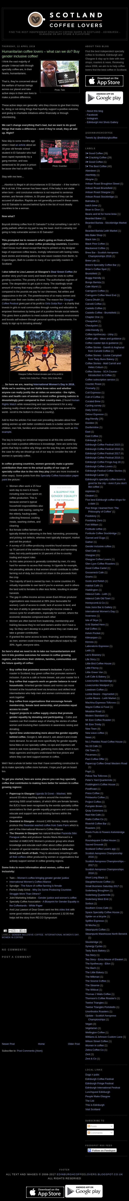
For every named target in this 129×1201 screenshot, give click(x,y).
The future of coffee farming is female (41, 885)
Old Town (90, 750)
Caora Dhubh (92, 299)
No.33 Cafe (91, 746)
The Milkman (92, 976)
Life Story (90, 659)
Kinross (89, 641)
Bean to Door (92, 209)
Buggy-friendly (93, 277)
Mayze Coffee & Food (97, 707)
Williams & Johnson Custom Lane (103, 1036)
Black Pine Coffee (95, 243)
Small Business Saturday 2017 (102, 886)
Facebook (92, 114)
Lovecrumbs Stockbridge (98, 680)
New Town (91, 728)
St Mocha (90, 925)
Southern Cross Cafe (96, 907)
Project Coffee (93, 801)
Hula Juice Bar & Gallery (98, 607)
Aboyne (89, 179)
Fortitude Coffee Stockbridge (101, 533)
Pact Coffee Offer (94, 759)
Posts (92, 1126)
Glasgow (90, 555)
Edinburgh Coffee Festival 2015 (102, 444)
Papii (88, 771)
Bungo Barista (93, 282)
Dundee (89, 422)
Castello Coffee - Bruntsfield (100, 312)
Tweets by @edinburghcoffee (101, 137)
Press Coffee (92, 793)
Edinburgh (91, 440)
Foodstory (90, 516)
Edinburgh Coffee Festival (99, 1079)
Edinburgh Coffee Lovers (99, 466)
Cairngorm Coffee (95, 290)
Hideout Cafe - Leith (96, 594)
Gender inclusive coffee (27, 935)
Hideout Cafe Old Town (98, 598)
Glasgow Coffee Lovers (98, 559)
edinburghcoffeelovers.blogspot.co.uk (90, 1174)
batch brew (91, 205)
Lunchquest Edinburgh (97, 1092)
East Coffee (91, 436)
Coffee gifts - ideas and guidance (103, 338)
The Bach (90, 968)
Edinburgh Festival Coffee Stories (103, 470)
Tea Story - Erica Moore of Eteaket (104, 959)
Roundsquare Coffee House (100, 840)
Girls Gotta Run (53, 303)
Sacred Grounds (94, 844)
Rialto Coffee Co (94, 819)
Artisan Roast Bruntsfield (98, 188)
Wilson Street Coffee (96, 1041)
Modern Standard (94, 715)
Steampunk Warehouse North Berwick (106, 933)
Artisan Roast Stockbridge (99, 196)
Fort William (91, 524)
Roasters (90, 827)
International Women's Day (62, 935)
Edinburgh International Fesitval (102, 1087)
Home (41, 1043)
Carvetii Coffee (93, 303)
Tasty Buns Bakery (95, 950)
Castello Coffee (93, 308)
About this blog (95, 111)
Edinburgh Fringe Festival (99, 1083)
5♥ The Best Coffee (96, 166)
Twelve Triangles (94, 1002)
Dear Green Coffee (62, 271)
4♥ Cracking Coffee (96, 157)
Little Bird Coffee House (98, 663)
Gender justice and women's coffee (57, 897)
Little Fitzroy (92, 667)
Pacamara (91, 754)
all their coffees (17, 856)
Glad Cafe (91, 550)
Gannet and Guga (95, 537)
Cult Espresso (93, 392)
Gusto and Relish (94, 581)
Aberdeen (90, 170)
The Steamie (92, 985)
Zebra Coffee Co (94, 1049)
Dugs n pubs (92, 1074)
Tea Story (90, 955)
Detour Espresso (94, 414)
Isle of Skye (91, 620)
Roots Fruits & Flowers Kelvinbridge (105, 832)
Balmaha (90, 201)
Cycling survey (93, 405)
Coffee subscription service (100, 379)
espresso (90, 491)
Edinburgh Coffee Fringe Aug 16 (103, 462)
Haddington (91, 589)
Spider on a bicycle (95, 916)
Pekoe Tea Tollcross (96, 775)
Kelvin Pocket (92, 633)
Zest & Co (90, 1058)
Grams (89, 576)
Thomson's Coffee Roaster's (100, 998)
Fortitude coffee (93, 529)
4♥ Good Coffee (94, 161)
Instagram (92, 118)
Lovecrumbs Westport (97, 685)
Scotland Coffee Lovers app (100, 848)
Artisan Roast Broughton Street (102, 183)
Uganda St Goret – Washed (50, 793)
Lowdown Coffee (94, 689)
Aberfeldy (90, 174)
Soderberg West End (96, 899)
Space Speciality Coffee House (102, 912)
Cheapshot (91, 321)
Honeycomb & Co (95, 602)
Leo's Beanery (93, 654)
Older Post (74, 1043)
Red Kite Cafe (93, 814)
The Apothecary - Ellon (97, 963)
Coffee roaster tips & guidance (102, 343)
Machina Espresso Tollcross (100, 702)
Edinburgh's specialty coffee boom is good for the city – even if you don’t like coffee (106, 483)
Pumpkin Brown (94, 806)
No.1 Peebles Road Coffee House (104, 741)
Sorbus (89, 903)
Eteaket (89, 495)
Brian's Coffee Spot (95, 269)
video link (64, 909)
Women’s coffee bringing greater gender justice (43, 877)
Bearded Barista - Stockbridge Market (106, 222)
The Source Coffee (95, 980)
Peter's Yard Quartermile (98, 780)
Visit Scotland (92, 1109)
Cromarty (90, 388)
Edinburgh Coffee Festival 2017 (102, 453)
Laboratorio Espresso (97, 646)
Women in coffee (12, 937)
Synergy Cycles (93, 946)
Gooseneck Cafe (94, 572)
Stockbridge (91, 942)
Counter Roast (93, 384)
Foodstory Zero (93, 520)
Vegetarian (91, 1028)
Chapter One (92, 317)
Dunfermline (92, 427)
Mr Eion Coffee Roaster (98, 720)
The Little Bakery (94, 972)
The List (89, 1100)
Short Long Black (94, 877)
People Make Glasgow (97, 1096)
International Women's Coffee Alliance (30, 881)
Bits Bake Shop (93, 235)
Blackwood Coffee (95, 248)
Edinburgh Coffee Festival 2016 (102, 449)
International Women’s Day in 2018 (53, 384)
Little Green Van (94, 672)
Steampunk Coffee (95, 929)
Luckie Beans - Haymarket (99, 694)
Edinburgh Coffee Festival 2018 (102, 457)
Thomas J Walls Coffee (98, 994)
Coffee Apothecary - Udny (99, 334)
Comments (95, 1132)
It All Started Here (95, 624)
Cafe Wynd (91, 286)
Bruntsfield (91, 273)
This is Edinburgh (94, 1105)
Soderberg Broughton (97, 890)
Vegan (88, 1023)
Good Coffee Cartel (96, 568)
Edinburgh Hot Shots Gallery (102, 122)
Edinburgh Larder (94, 475)
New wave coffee (94, 732)
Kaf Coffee (91, 628)
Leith (88, 650)
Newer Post (8, 1043)
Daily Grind (91, 409)
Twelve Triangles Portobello (100, 1007)
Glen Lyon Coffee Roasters (100, 563)
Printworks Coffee (95, 797)
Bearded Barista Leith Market (101, 230)
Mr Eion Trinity (93, 724)
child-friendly (92, 330)
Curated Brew (92, 401)
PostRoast (91, 788)
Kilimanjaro (91, 637)
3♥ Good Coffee (94, 153)
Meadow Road (93, 711)
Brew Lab (90, 260)
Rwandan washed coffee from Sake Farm (46, 825)
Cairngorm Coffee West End (100, 295)
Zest (87, 1054)
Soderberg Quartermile (97, 894)
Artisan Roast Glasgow (97, 192)
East (87, 431)
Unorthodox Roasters (97, 1011)
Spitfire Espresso (94, 920)
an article (21, 144)
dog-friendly (91, 418)
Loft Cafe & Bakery (95, 676)
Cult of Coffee (92, 397)
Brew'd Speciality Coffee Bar (100, 264)
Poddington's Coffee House (100, 784)
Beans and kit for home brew (101, 214)
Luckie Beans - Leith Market (100, 698)
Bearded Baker (93, 218)
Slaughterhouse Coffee (98, 881)
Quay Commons (94, 810)
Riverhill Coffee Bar (96, 823)
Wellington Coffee (95, 1032)
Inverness (90, 615)
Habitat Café (92, 585)
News (88, 737)
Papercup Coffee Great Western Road (106, 763)
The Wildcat (91, 989)
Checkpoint (91, 325)
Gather (89, 541)
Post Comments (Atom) (30, 1050)
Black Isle (90, 239)
